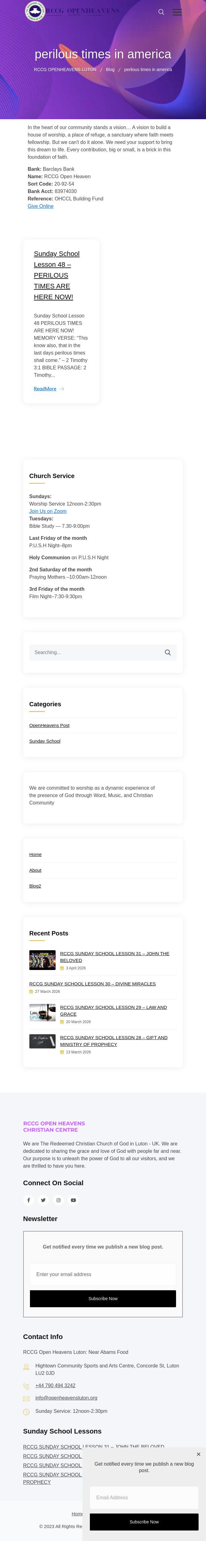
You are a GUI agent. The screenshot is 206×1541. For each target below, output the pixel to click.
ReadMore (45, 389)
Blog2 (35, 885)
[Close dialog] (198, 1454)
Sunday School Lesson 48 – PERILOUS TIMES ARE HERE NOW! (57, 275)
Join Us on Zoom (48, 511)
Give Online (41, 206)
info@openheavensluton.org (66, 1397)
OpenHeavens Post (49, 725)
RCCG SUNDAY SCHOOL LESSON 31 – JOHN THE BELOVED (115, 957)
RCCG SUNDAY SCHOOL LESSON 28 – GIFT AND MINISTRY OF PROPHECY (114, 1041)
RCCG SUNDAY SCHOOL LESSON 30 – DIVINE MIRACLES (92, 983)
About (35, 870)
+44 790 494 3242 (55, 1385)
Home (35, 854)
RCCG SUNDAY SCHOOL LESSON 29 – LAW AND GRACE (113, 1011)
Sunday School (45, 741)
